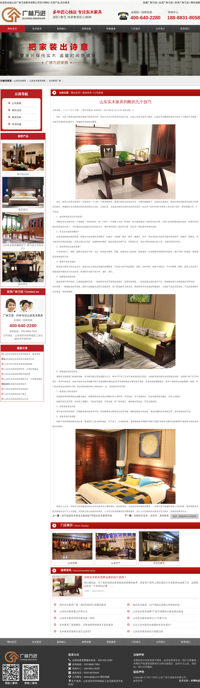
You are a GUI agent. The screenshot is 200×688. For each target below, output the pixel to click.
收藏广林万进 (150, 2)
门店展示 (135, 28)
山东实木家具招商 (38, 81)
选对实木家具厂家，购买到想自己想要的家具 (83, 604)
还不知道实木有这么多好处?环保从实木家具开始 (87, 515)
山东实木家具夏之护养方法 (74, 611)
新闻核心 (61, 28)
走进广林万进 (166, 2)
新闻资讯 (87, 92)
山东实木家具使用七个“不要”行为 (150, 618)
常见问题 (14, 124)
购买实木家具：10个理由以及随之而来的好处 (156, 604)
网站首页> (76, 92)
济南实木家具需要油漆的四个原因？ (105, 577)
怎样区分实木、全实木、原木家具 (151, 515)
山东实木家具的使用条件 (15, 384)
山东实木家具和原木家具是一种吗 (77, 618)
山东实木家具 (20, 81)
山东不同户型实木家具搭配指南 (18, 364)
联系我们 (185, 28)
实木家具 (37, 28)
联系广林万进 (182, 2)
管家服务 (111, 28)
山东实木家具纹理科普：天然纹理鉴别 (21, 369)
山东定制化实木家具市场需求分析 (19, 359)
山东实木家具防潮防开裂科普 (17, 374)
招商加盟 (86, 28)
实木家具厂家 (55, 81)
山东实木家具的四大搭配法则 (148, 631)
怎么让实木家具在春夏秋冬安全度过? (152, 624)
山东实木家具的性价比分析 (16, 399)
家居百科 (14, 117)
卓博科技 (195, 680)
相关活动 (14, 110)
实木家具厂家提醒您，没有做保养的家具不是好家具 (86, 624)
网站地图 (195, 2)
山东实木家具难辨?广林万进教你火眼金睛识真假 (158, 611)
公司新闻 (14, 103)
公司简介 (160, 28)
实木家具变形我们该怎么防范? (75, 631)
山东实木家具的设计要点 (15, 394)
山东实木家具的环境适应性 (16, 389)
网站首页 (12, 28)
